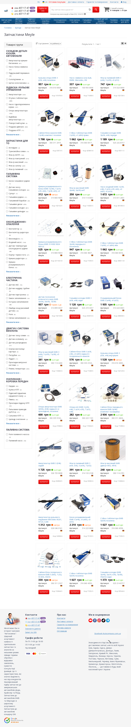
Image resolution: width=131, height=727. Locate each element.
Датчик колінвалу (16, 339)
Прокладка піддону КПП (17, 404)
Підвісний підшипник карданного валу (16, 394)
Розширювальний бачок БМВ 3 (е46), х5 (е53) (110, 299)
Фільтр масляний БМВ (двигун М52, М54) (110, 464)
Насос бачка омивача (17, 68)
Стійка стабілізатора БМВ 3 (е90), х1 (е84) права (80, 134)
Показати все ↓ (13, 134)
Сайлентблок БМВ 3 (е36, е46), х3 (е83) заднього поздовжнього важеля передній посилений (80, 355)
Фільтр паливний (16, 169)
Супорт (12, 193)
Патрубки (13, 355)
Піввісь (12, 399)
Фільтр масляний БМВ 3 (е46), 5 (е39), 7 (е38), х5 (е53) (48, 354)
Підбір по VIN (43, 9)
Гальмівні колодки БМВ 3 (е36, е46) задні (80, 299)
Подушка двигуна (17, 126)
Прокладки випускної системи (16, 363)
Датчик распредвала (16, 344)
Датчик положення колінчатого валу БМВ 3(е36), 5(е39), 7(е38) (48, 299)
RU (38, 2)
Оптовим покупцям (57, 2)
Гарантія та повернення (96, 2)
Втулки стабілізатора (16, 99)
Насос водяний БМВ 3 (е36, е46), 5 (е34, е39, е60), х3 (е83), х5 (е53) (112, 189)
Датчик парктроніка (17, 294)
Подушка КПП (15, 130)
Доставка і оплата (76, 2)
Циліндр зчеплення (17, 419)
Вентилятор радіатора (17, 233)
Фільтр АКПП (15, 155)
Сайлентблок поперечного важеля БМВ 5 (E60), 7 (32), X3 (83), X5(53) (50, 574)
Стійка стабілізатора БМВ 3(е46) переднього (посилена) (80, 244)
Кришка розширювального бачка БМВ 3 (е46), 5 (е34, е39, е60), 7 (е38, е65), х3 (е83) (50, 190)
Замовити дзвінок (33, 628)
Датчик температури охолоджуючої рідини (17, 248)
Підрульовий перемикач (17, 74)
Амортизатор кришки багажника (16, 61)
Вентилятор (14, 229)
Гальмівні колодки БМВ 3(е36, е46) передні (110, 134)
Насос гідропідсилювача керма (18, 105)
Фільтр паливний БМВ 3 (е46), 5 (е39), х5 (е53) (110, 79)
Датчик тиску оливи (17, 335)
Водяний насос (16, 242)
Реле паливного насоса (17, 435)
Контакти (114, 2)
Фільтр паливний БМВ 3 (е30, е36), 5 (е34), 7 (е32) (80, 464)
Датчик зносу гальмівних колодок (17, 188)
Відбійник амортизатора (15, 118)
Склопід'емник (15, 79)
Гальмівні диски (16, 204)
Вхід (123, 2)
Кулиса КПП (13, 389)
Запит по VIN (30, 632)
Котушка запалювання (17, 303)
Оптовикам (62, 631)
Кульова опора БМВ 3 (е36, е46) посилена (48, 79)
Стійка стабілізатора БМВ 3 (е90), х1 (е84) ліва (111, 244)
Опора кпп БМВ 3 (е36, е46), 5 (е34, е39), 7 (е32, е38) (80, 409)
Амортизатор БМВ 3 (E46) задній (49, 464)
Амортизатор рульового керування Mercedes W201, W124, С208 (50, 519)
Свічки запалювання (18, 318)
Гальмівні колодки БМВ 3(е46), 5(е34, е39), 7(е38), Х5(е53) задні (111, 574)
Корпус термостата (17, 255)
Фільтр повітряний (17, 158)
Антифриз (13, 148)
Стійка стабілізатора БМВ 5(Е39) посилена (111, 519)
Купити (44, 96)
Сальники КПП (15, 415)
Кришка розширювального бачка (15, 265)
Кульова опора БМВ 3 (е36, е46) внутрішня (110, 354)
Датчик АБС (14, 285)
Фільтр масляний (17, 162)
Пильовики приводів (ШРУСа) (16, 410)
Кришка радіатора (16, 258)
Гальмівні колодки (17, 208)
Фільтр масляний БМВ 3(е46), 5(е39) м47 (79, 189)
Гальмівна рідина (16, 197)
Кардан (12, 386)
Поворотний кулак (16, 123)
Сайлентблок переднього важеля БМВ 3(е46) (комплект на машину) (111, 409)
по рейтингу (55, 44)
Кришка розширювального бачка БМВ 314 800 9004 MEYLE (50, 244)
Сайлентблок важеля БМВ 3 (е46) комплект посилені (50, 134)
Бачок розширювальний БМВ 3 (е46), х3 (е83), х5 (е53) (79, 519)
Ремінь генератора (17, 368)
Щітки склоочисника (17, 83)
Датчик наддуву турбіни (17, 289)
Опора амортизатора (17, 111)
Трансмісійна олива (17, 151)
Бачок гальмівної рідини (18, 182)
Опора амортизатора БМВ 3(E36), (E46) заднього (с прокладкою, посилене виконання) (50, 410)
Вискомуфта (14, 238)
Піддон (12, 359)
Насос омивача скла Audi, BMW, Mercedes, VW (80, 79)
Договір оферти (64, 628)
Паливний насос (16, 440)
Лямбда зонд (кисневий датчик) (17, 309)
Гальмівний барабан (18, 200)
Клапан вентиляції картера (15, 350)
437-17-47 (20, 7)
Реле (10, 314)
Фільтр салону (15, 165)
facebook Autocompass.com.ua (107, 633)
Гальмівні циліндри (17, 211)
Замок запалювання (17, 298)
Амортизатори (16, 94)
